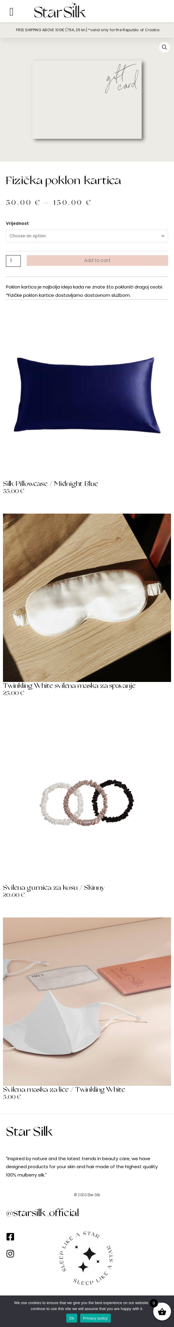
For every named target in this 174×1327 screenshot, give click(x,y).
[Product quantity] (13, 260)
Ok (71, 1318)
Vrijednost (17, 223)
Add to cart (97, 260)
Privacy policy (95, 1318)
